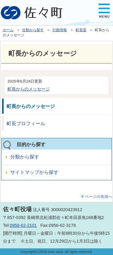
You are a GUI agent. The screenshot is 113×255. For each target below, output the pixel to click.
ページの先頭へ (98, 196)
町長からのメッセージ (29, 89)
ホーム (8, 30)
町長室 (81, 30)
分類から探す (33, 30)
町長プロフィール (26, 123)
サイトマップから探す (34, 172)
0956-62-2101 (23, 225)
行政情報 (59, 30)
